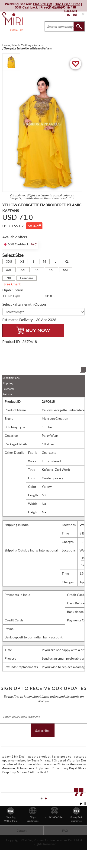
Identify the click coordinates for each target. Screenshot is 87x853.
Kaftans (48, 469)
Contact (21, 830)
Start (81, 803)
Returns (7, 394)
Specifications (11, 377)
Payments (8, 389)
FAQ (65, 830)
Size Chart (12, 284)
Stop (85, 803)
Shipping (8, 383)
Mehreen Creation (55, 418)
